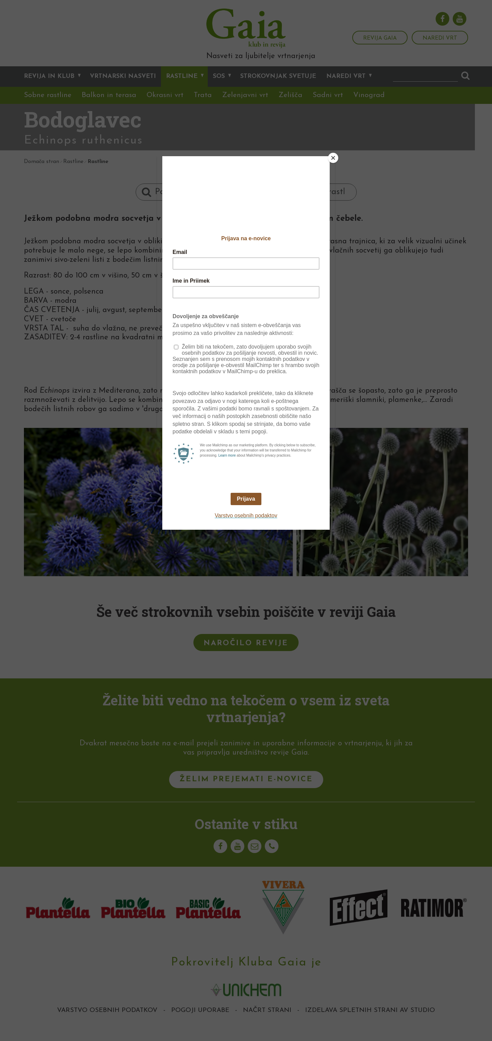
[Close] (333, 158)
